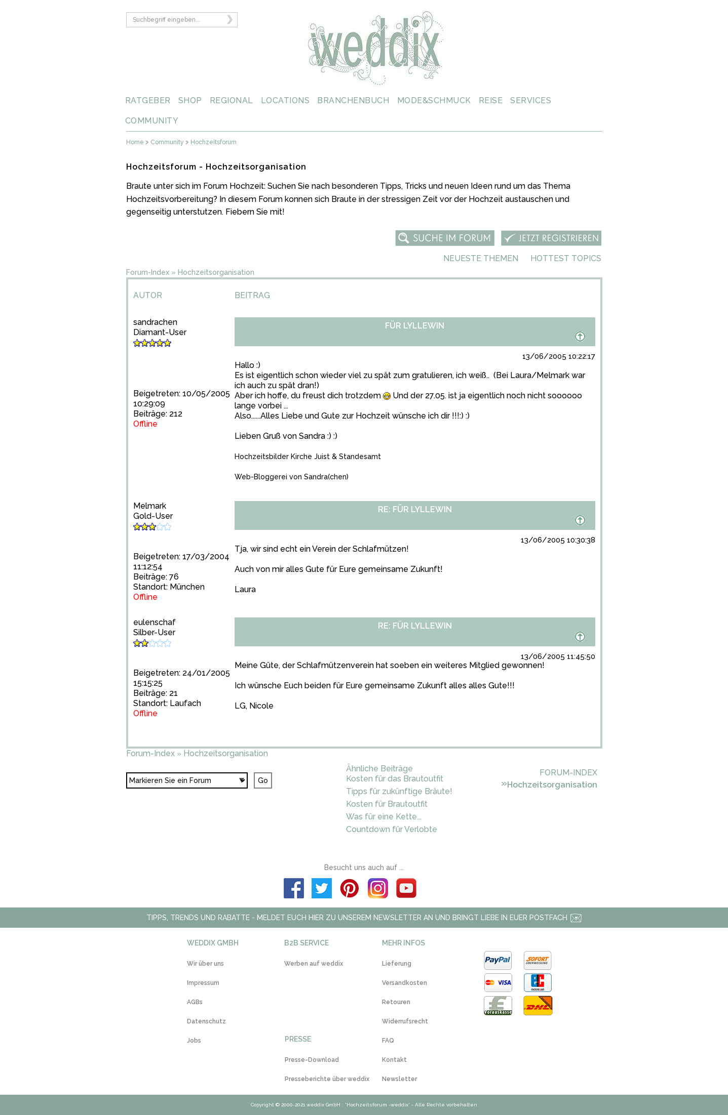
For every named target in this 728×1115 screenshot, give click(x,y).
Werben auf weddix (313, 963)
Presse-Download (312, 1059)
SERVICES (530, 100)
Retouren (396, 1002)
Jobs (194, 1040)
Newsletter (399, 1079)
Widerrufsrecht (405, 1021)
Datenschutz (206, 1021)
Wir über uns (205, 963)
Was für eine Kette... (384, 816)
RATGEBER (148, 100)
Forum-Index (147, 272)
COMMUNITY (152, 121)
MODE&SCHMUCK (434, 100)
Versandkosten (404, 982)
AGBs (195, 1002)
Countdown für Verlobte (391, 829)
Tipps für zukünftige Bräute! (399, 791)
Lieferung (396, 963)
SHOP (190, 100)
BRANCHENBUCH (353, 100)
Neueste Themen (480, 258)
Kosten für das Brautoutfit (394, 778)
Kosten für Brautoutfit (387, 804)
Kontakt (394, 1059)
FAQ (388, 1040)
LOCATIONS (285, 100)
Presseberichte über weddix (327, 1079)
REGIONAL (231, 100)
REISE (491, 100)
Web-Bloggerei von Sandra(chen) (292, 477)
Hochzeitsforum (213, 142)
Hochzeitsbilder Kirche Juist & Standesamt (308, 456)
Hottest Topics (565, 258)
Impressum (203, 982)
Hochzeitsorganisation (216, 272)
